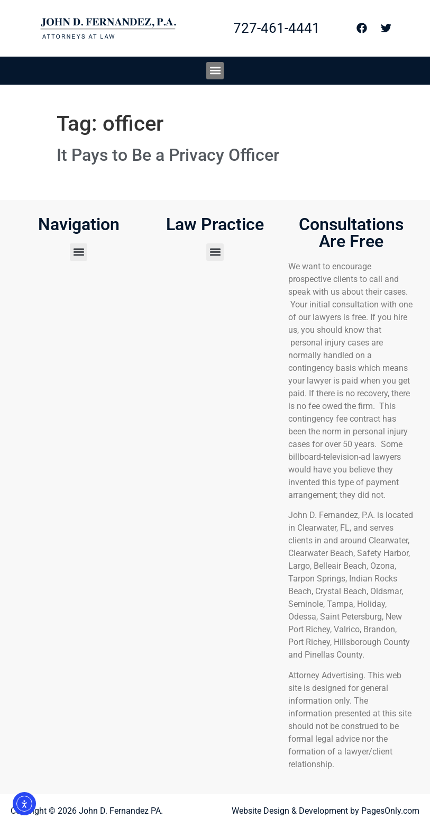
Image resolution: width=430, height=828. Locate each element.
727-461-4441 (276, 28)
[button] (215, 70)
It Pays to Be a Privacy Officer (168, 155)
